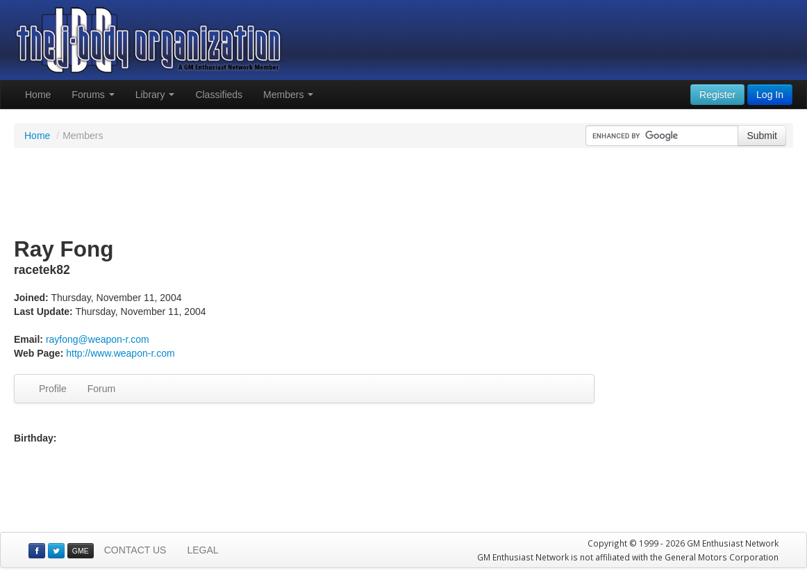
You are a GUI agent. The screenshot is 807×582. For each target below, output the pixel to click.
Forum (101, 388)
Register (717, 94)
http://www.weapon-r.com (120, 353)
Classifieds (218, 94)
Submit (762, 135)
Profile (53, 388)
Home (38, 94)
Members (288, 94)
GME (80, 551)
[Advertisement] (403, 193)
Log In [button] (769, 94)
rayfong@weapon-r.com (97, 339)
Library (155, 94)
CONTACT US (135, 550)
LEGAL (202, 550)
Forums (93, 94)
